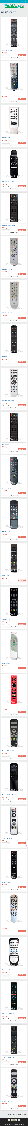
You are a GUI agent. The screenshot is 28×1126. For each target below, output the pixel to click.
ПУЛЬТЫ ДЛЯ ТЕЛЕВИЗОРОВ (9, 11)
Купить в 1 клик (14, 57)
